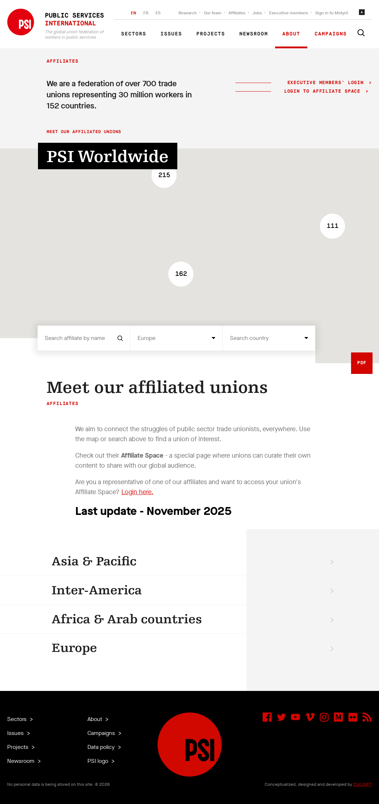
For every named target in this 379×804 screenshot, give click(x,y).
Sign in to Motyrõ (331, 13)
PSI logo (98, 761)
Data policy (101, 747)
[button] (332, 226)
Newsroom (253, 33)
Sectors (133, 33)
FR (145, 13)
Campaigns (331, 33)
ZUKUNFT (362, 784)
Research (187, 13)
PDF (362, 363)
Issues (171, 33)
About (291, 33)
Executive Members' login (325, 83)
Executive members (288, 13)
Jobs (257, 13)
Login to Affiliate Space (324, 91)
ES (157, 13)
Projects (210, 33)
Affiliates (237, 13)
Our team (212, 13)
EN (133, 13)
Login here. (137, 492)
